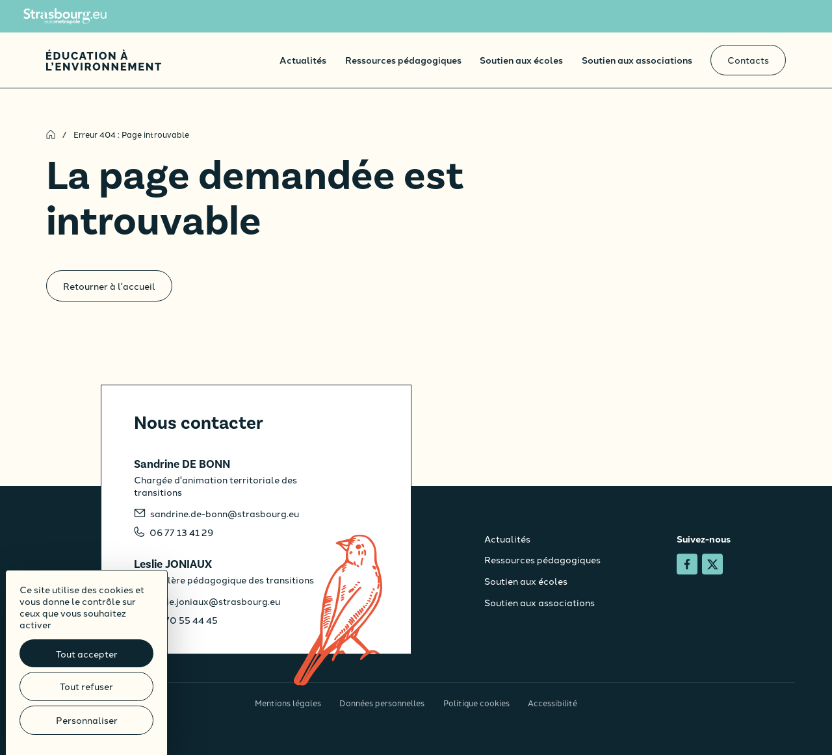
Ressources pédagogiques (403, 59)
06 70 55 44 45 (184, 620)
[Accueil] (103, 60)
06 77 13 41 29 (181, 532)
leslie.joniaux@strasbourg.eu (215, 601)
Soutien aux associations (637, 59)
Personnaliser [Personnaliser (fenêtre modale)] (87, 719)
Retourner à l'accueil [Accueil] (109, 285)
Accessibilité (552, 702)
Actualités (303, 59)
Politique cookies (476, 702)
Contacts (748, 59)
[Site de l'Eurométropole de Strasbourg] (65, 16)
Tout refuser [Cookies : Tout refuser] (86, 686)
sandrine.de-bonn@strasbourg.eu (224, 513)
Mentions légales (288, 702)
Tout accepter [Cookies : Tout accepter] (87, 653)
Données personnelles (381, 702)
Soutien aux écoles (521, 59)
